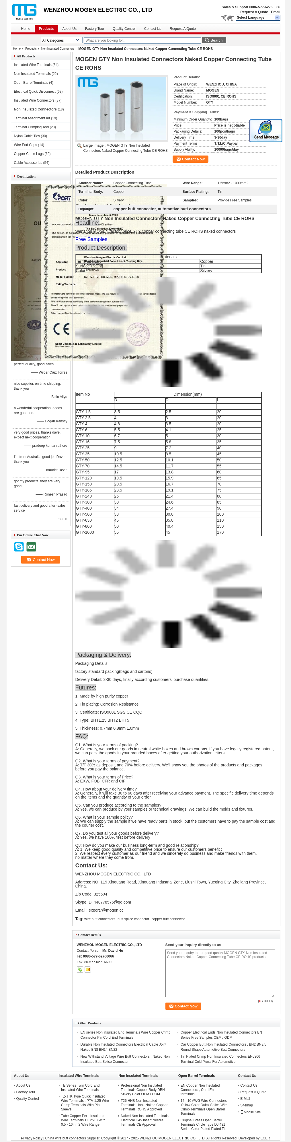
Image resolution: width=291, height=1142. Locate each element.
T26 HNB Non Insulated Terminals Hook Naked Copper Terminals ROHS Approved (144, 1105)
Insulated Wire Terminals (33, 65)
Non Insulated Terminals (32, 74)
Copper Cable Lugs (29, 154)
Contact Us (152, 29)
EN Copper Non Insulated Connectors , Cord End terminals (200, 1089)
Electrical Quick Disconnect (35, 92)
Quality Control (124, 29)
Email (275, 12)
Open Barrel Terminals (31, 83)
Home (25, 29)
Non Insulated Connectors (58, 48)
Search (216, 40)
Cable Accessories (28, 163)
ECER (265, 1138)
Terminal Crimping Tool (31, 127)
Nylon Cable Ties (27, 136)
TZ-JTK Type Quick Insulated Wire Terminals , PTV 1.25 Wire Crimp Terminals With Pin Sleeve (85, 1102)
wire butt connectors (99, 919)
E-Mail (245, 1099)
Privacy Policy (31, 1138)
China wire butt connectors (65, 1138)
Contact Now (193, 159)
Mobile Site (250, 1112)
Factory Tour (94, 29)
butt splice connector (133, 919)
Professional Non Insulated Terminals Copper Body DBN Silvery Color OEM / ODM (143, 1089)
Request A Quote (254, 12)
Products (46, 29)
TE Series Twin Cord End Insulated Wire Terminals (80, 1087)
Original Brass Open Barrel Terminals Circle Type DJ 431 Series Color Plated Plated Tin (203, 1124)
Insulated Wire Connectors (34, 100)
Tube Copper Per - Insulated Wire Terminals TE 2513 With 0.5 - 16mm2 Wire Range (83, 1120)
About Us (70, 29)
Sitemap (246, 1105)
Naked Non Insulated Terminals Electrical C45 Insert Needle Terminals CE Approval (145, 1120)
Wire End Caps (25, 145)
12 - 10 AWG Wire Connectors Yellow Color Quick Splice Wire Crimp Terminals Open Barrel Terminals (204, 1107)
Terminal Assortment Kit (32, 118)
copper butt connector (168, 919)
